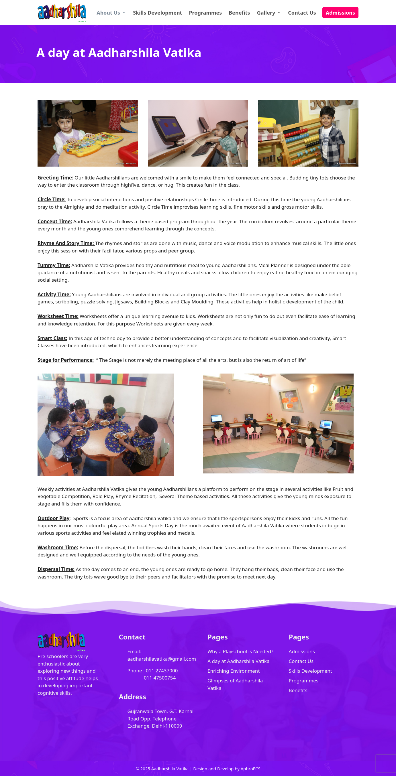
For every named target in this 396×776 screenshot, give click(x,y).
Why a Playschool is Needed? (240, 651)
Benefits (239, 12)
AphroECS (250, 768)
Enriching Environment (233, 671)
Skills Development (157, 12)
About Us (113, 12)
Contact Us (302, 12)
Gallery (271, 12)
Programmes (205, 12)
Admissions (340, 12)
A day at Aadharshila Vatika (238, 661)
